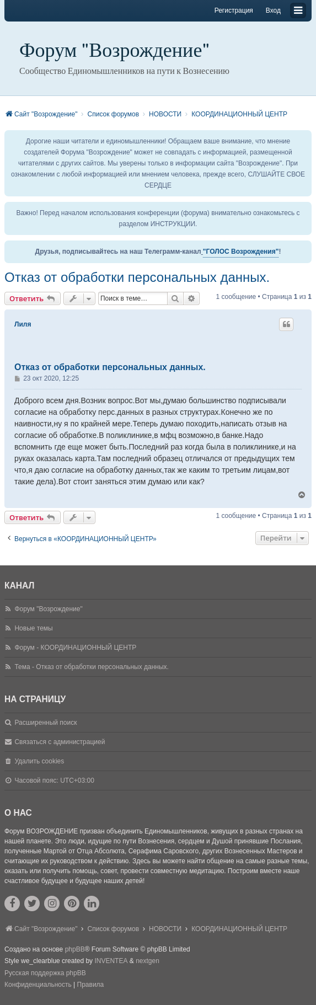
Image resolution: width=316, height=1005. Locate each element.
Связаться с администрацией (59, 742)
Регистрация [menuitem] (234, 10)
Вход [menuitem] (273, 10)
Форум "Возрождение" (114, 50)
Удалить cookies (39, 761)
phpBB (75, 949)
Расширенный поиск (45, 722)
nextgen (147, 961)
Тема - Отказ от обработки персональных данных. (91, 667)
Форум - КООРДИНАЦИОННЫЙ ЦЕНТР (75, 647)
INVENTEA (110, 961)
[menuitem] (38, 985)
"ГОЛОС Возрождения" (241, 251)
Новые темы (33, 628)
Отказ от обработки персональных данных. (137, 277)
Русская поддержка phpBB (45, 973)
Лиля (22, 324)
